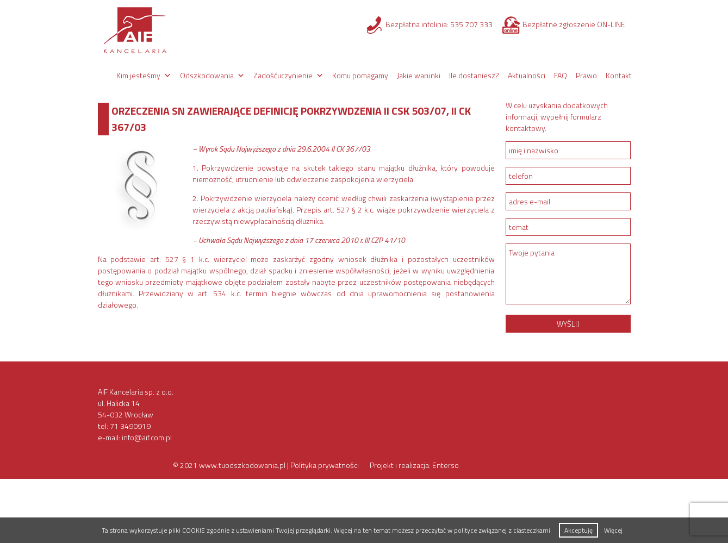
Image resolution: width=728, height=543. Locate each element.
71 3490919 (130, 426)
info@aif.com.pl (147, 437)
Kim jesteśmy (138, 75)
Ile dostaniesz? (474, 75)
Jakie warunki (418, 75)
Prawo (586, 75)
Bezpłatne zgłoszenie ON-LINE (573, 24)
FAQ (560, 75)
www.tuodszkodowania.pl (242, 465)
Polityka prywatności (324, 465)
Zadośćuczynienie (283, 75)
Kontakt (619, 75)
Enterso (445, 465)
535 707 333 (471, 24)
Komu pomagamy (360, 75)
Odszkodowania (207, 75)
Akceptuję (578, 530)
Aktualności (526, 75)
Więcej (613, 530)
